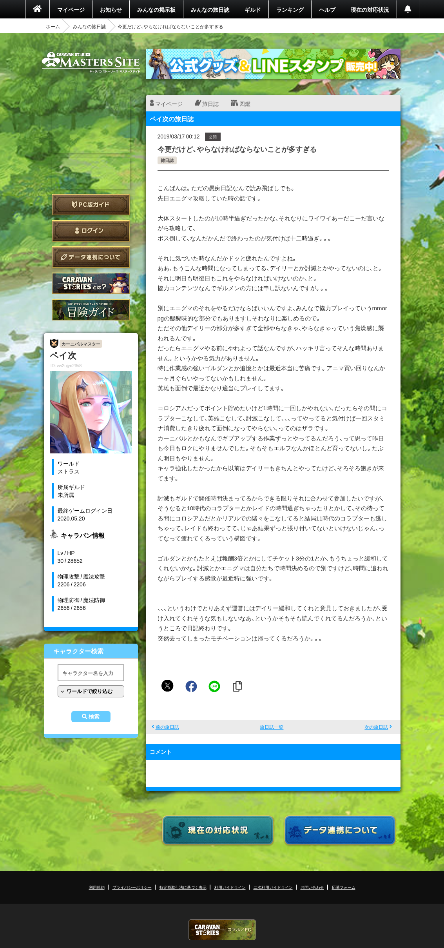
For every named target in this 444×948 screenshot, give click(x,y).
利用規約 (97, 887)
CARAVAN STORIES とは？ (91, 283)
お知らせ (111, 9)
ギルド (253, 9)
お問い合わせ (312, 887)
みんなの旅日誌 (210, 9)
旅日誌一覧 (271, 726)
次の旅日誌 (376, 726)
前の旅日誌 (167, 726)
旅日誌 (210, 103)
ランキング (290, 9)
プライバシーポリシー (132, 887)
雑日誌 (167, 160)
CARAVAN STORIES (222, 929)
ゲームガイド (91, 309)
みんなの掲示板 (156, 9)
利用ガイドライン (230, 887)
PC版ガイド (91, 204)
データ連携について (91, 257)
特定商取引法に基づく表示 (183, 887)
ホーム (53, 26)
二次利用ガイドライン (273, 887)
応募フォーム (343, 887)
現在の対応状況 (370, 9)
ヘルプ (327, 9)
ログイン (91, 231)
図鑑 (244, 103)
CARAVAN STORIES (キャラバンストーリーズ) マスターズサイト (91, 62)
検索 (94, 716)
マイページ (71, 9)
